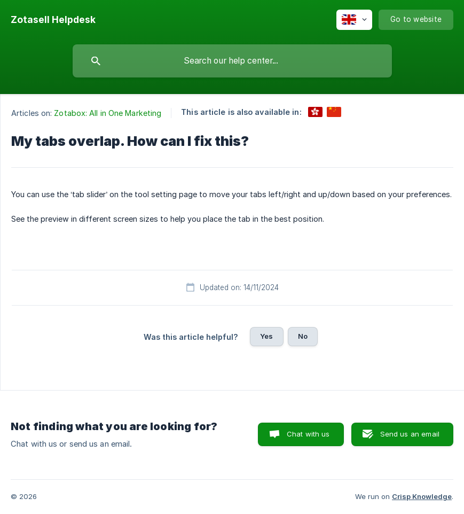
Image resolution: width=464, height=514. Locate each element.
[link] (315, 112)
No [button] (303, 336)
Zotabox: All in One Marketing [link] (107, 113)
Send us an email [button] (409, 434)
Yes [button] (266, 336)
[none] (53, 20)
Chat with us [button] (308, 434)
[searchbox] (232, 60)
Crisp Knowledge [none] (422, 496)
